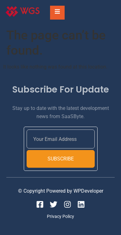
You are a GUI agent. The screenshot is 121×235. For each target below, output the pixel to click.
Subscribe (61, 159)
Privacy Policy (60, 216)
